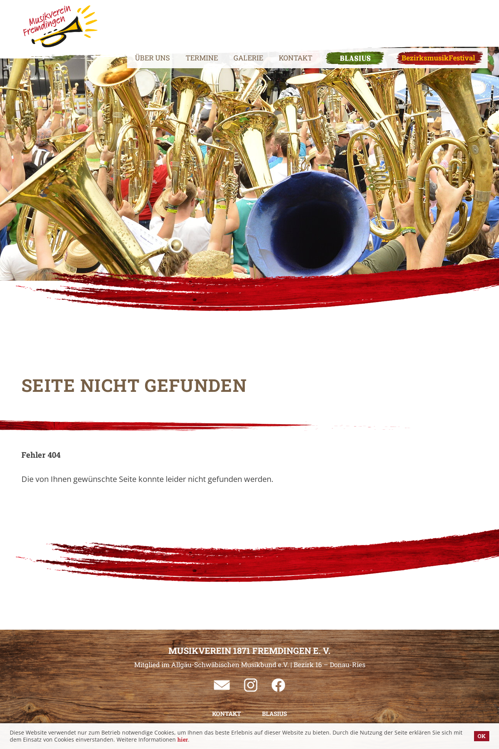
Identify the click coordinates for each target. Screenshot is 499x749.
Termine (184, 21)
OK (482, 736)
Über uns (134, 21)
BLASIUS (337, 21)
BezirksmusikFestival (420, 21)
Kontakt (277, 21)
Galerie (230, 21)
